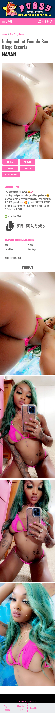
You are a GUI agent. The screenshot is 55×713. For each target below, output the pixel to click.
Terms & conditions (27, 702)
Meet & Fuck (20, 708)
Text (10, 161)
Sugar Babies (11, 174)
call (27, 161)
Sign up (48, 21)
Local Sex (34, 708)
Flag (28, 168)
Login (40, 21)
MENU (7, 21)
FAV (10, 168)
